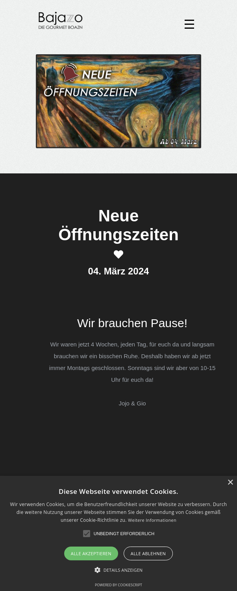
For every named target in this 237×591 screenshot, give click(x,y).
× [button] (230, 483)
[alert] (118, 533)
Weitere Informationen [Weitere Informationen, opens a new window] (152, 520)
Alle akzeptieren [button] (91, 553)
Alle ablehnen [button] (148, 553)
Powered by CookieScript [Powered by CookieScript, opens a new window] (118, 584)
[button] (86, 533)
